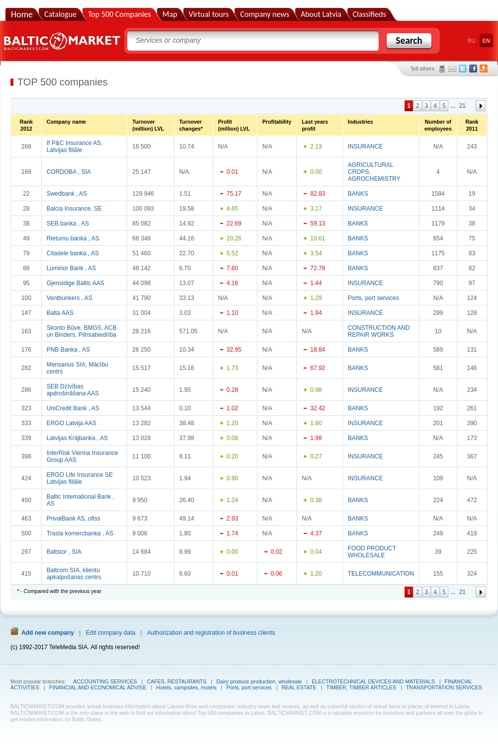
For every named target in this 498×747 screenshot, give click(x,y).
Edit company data (110, 632)
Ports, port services (373, 298)
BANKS (358, 193)
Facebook (473, 69)
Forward (481, 105)
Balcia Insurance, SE (74, 208)
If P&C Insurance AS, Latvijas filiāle (75, 146)
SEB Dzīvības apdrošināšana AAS (73, 390)
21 (462, 105)
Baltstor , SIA (64, 551)
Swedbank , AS (67, 193)
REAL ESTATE (298, 687)
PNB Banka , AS (68, 349)
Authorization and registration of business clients (211, 632)
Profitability (277, 122)
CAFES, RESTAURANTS (176, 681)
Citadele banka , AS (73, 253)
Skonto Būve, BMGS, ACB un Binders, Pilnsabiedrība (82, 331)
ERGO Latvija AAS (71, 423)
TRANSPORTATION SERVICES (444, 687)
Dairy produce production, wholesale (259, 681)
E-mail (452, 69)
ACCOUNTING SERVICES (105, 681)
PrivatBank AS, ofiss (73, 518)
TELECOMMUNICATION (381, 573)
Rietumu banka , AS (73, 238)
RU (471, 41)
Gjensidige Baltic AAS (75, 283)
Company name (66, 122)
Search (409, 40)
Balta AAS (60, 312)
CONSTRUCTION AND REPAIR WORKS (379, 331)
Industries (360, 122)
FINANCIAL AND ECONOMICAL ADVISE (98, 687)
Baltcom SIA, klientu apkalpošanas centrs (74, 574)
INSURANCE (365, 146)
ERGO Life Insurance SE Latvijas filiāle (80, 478)
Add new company (47, 632)
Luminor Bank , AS (71, 268)
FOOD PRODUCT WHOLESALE (372, 552)
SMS (442, 69)
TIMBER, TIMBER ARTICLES (361, 687)
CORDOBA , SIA (69, 171)
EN (486, 41)
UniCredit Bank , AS (73, 408)
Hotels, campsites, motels (186, 687)
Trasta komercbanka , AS (80, 533)
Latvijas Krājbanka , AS (77, 438)
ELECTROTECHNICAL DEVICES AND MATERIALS (373, 681)
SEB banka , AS (68, 223)
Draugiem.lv (484, 69)
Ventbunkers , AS (69, 298)
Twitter (463, 69)
